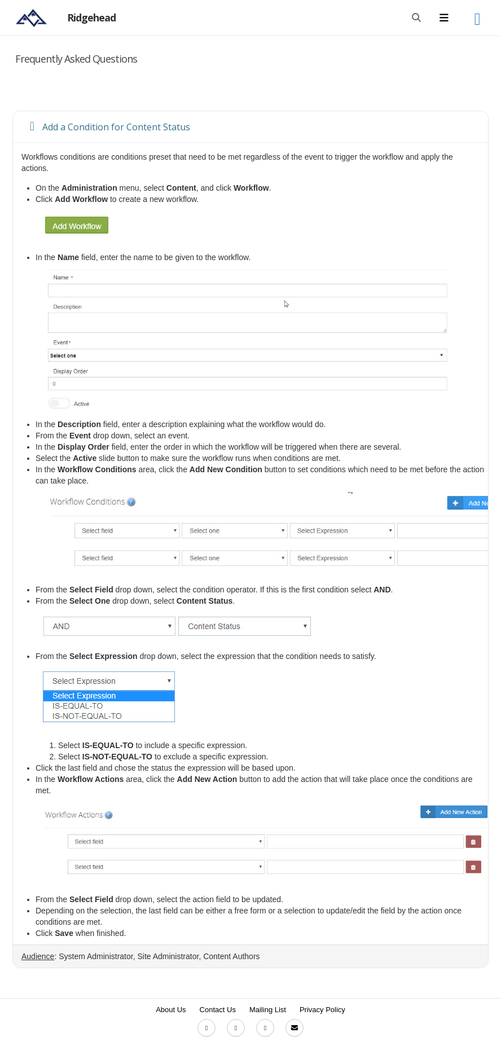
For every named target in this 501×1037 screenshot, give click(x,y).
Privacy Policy (322, 1009)
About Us (171, 1009)
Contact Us (218, 1009)
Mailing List (267, 1009)
